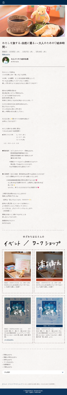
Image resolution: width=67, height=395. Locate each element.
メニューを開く (3, 2)
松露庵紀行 (7, 364)
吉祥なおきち (8, 359)
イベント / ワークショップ (15, 384)
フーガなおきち (8, 362)
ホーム (4, 384)
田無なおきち (6, 54)
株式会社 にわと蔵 (61, 2)
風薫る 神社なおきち (10, 357)
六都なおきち (8, 367)
